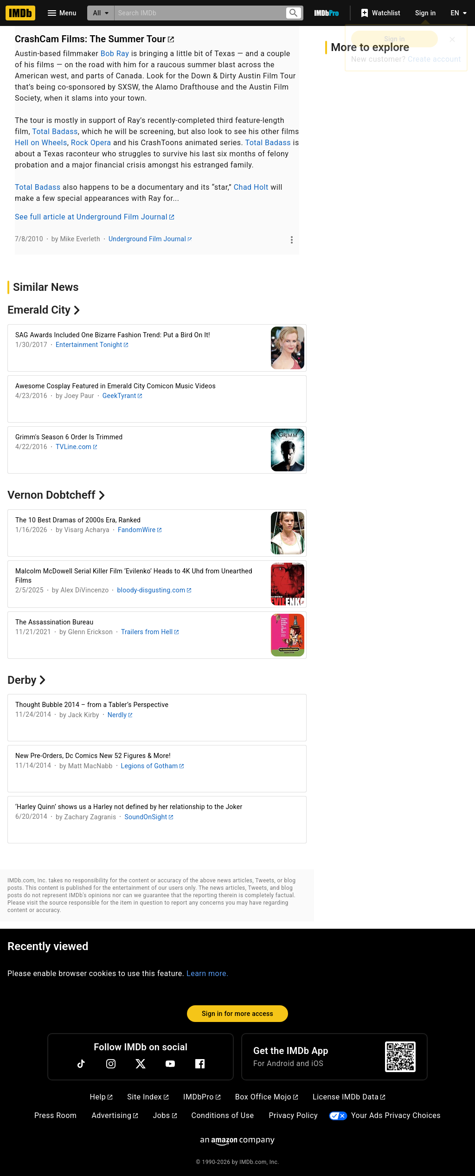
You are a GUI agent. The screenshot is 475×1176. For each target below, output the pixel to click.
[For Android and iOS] (400, 1056)
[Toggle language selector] (456, 13)
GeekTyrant (122, 395)
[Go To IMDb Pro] (326, 13)
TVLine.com (76, 446)
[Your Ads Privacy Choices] (338, 1116)
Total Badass (55, 131)
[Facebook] (200, 1064)
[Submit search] (293, 13)
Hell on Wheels (41, 142)
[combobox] (196, 13)
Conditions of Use (223, 1115)
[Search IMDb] (196, 13)
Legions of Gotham (152, 766)
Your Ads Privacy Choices (396, 1115)
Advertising (114, 1115)
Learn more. (207, 973)
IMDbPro (201, 1096)
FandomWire (139, 529)
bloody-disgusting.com (154, 590)
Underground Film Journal (150, 239)
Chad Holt (251, 187)
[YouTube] (170, 1064)
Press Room (55, 1115)
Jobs (164, 1115)
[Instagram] (111, 1064)
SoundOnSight (148, 817)
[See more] (292, 240)
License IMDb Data (349, 1096)
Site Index (147, 1096)
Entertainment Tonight (92, 344)
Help (101, 1096)
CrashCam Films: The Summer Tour (94, 39)
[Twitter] (140, 1064)
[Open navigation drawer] (61, 13)
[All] (100, 13)
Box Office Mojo (266, 1096)
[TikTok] (81, 1064)
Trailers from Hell (150, 632)
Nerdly (120, 715)
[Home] (20, 13)
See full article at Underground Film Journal (94, 216)
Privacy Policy (293, 1115)
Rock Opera (91, 142)
